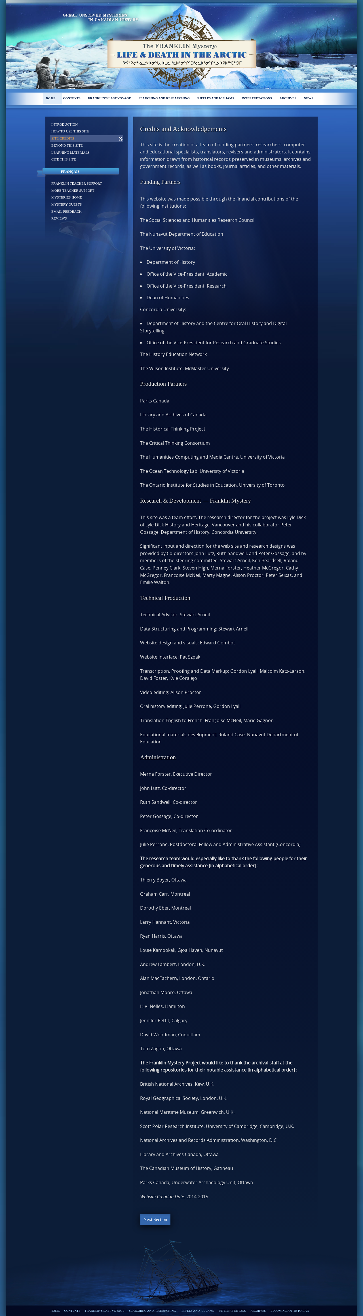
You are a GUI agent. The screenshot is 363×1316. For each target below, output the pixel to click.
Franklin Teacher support (76, 183)
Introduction (64, 124)
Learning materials (70, 153)
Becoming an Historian (290, 1310)
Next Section (155, 1219)
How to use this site (70, 131)
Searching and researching (164, 98)
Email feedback (66, 212)
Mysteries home (66, 197)
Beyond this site (67, 145)
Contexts (72, 98)
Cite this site (63, 159)
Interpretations (257, 98)
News (308, 98)
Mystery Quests (66, 204)
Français (70, 172)
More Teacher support (72, 191)
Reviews (59, 218)
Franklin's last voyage (109, 98)
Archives (288, 98)
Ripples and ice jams (215, 98)
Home (50, 98)
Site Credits (62, 138)
